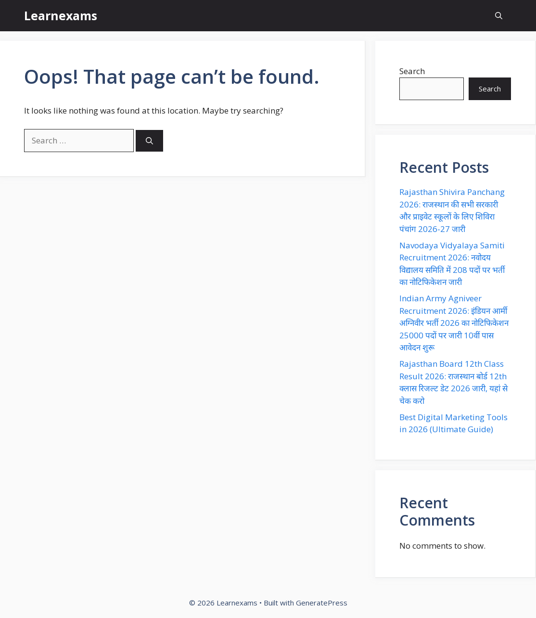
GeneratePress (321, 602)
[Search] (149, 141)
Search (412, 71)
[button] (498, 15)
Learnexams (60, 15)
